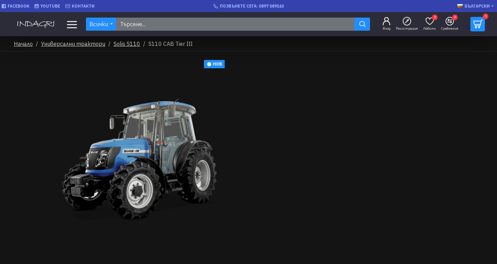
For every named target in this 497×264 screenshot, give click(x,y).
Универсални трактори (73, 43)
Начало (23, 43)
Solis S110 (127, 43)
